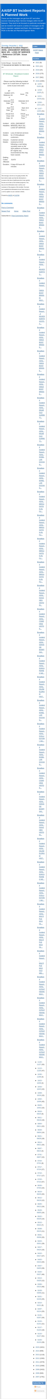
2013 (38, 1355)
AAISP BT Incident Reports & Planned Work (23, 13)
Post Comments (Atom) (20, 216)
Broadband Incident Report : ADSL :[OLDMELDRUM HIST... (41, 687)
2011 (38, 1362)
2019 (38, 70)
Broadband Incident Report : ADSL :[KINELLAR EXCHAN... (41, 454)
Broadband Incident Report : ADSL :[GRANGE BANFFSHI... (41, 642)
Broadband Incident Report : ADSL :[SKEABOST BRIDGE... (41, 124)
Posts (38, 1387)
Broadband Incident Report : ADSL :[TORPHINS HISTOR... (41, 619)
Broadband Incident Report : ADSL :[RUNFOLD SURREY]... (41, 407)
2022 (38, 62)
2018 (38, 73)
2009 (38, 1369)
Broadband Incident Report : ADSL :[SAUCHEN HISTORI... (41, 595)
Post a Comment (8, 208)
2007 (38, 1377)
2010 (38, 1366)
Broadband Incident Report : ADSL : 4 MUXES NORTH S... (41, 264)
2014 (38, 1351)
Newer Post (6, 211)
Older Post (26, 211)
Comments (39, 1391)
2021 (38, 66)
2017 (38, 77)
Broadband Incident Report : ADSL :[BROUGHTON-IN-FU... (41, 501)
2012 (38, 1358)
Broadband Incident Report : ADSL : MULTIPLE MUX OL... (41, 914)
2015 (38, 1347)
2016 (38, 81)
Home (16, 211)
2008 (38, 1373)
